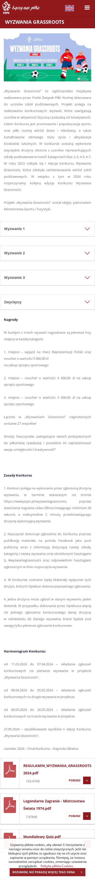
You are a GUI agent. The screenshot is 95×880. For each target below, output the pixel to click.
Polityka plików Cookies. (57, 866)
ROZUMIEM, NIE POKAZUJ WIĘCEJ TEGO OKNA (48, 872)
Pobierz (78, 780)
